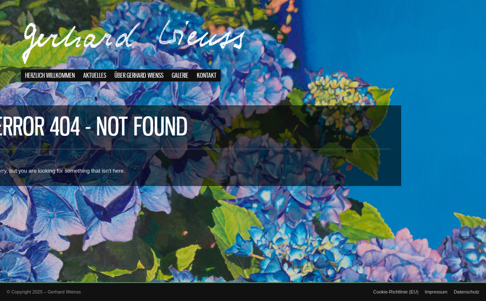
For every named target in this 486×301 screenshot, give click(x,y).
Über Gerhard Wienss (139, 76)
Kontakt (206, 76)
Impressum (436, 291)
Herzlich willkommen (50, 76)
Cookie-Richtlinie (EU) (395, 291)
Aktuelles (94, 76)
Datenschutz (466, 291)
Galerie (180, 76)
